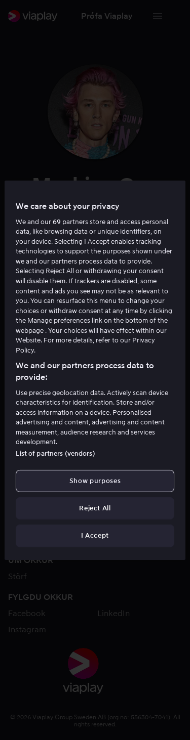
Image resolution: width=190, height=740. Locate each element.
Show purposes (95, 481)
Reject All (95, 508)
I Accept (95, 535)
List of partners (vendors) (55, 453)
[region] (95, 369)
